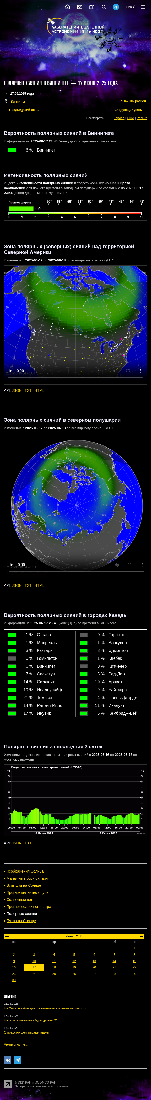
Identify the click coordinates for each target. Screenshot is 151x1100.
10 (34, 961)
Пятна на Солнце (21, 921)
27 (94, 974)
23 (14, 974)
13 (94, 961)
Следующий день (128, 110)
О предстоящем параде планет (27, 1032)
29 (134, 974)
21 (114, 967)
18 (54, 967)
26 (74, 974)
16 (14, 967)
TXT (28, 390)
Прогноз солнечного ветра (29, 906)
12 (74, 961)
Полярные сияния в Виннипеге (36, 83)
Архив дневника (15, 1044)
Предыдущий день (24, 110)
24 (34, 974)
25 (54, 974)
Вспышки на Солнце (24, 885)
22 (134, 967)
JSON (16, 390)
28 (114, 974)
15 (134, 961)
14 (114, 961)
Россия (142, 118)
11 (54, 961)
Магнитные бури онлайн (27, 878)
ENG (130, 7)
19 (74, 967)
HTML (40, 390)
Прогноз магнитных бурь (27, 892)
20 (94, 967)
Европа (119, 118)
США (130, 118)
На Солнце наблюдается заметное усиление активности (45, 1008)
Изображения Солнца (25, 871)
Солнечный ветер (21, 899)
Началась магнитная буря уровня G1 (31, 1020)
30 (14, 980)
